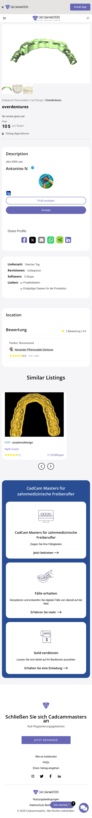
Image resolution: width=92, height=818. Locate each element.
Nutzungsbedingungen (46, 799)
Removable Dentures (41, 349)
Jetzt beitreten (46, 553)
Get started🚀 (64, 804)
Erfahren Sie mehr (46, 612)
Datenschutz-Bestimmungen (46, 805)
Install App (80, 7)
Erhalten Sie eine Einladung (46, 668)
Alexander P (22, 349)
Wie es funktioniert (46, 756)
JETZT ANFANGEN (46, 740)
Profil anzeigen (46, 200)
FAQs (46, 762)
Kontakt (46, 210)
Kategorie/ (8, 100)
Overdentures (53, 100)
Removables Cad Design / (30, 100)
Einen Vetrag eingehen (46, 768)
